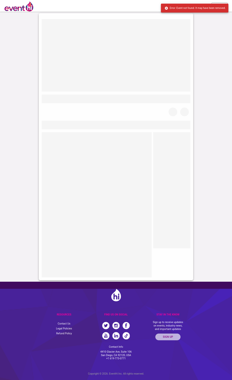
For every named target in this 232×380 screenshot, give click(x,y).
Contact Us (64, 323)
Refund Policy (64, 333)
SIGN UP (168, 337)
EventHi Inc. (116, 373)
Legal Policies (64, 328)
